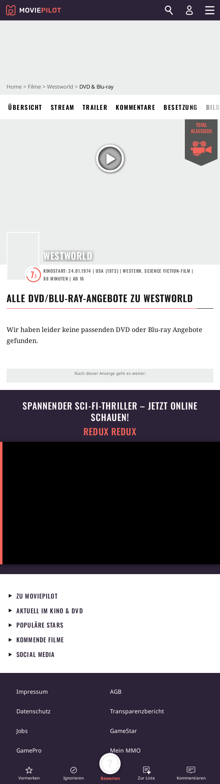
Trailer (95, 106)
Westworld (60, 86)
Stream (62, 106)
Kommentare (135, 106)
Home (14, 86)
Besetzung (181, 106)
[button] (29, 773)
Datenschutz (33, 711)
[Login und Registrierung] (189, 10)
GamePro (28, 750)
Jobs (22, 731)
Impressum (32, 691)
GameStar (123, 731)
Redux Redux (110, 431)
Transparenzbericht (137, 711)
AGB (115, 691)
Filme (34, 86)
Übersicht (25, 106)
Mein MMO (125, 750)
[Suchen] (169, 10)
